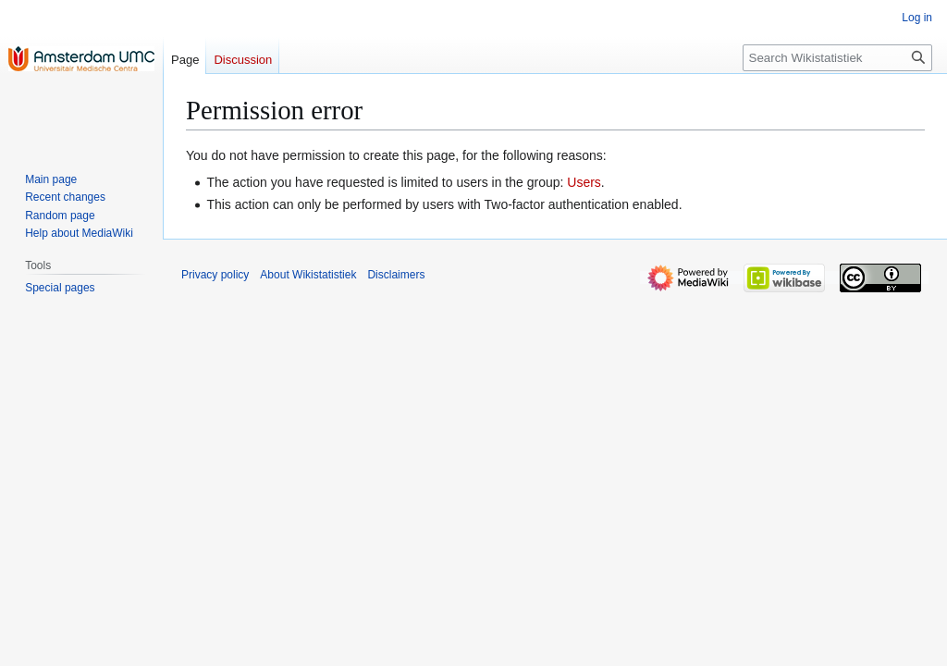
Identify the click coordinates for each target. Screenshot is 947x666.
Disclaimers (395, 274)
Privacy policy (215, 274)
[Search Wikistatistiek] (837, 57)
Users (584, 182)
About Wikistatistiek (308, 274)
